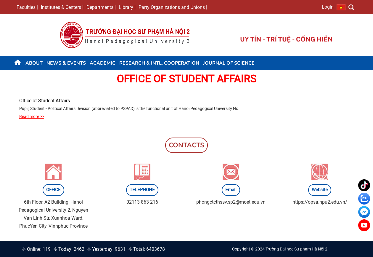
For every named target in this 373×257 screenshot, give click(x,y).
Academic (102, 63)
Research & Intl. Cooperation (159, 63)
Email (231, 189)
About (34, 63)
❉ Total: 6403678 (146, 249)
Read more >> (31, 116)
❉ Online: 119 (36, 249)
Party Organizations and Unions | (173, 7)
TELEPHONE (142, 189)
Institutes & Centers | (62, 7)
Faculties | (27, 7)
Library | (127, 7)
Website (320, 189)
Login (328, 6)
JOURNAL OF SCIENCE (229, 63)
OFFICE (53, 189)
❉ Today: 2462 (68, 249)
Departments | (101, 7)
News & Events (66, 63)
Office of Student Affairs (44, 100)
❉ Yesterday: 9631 (106, 249)
